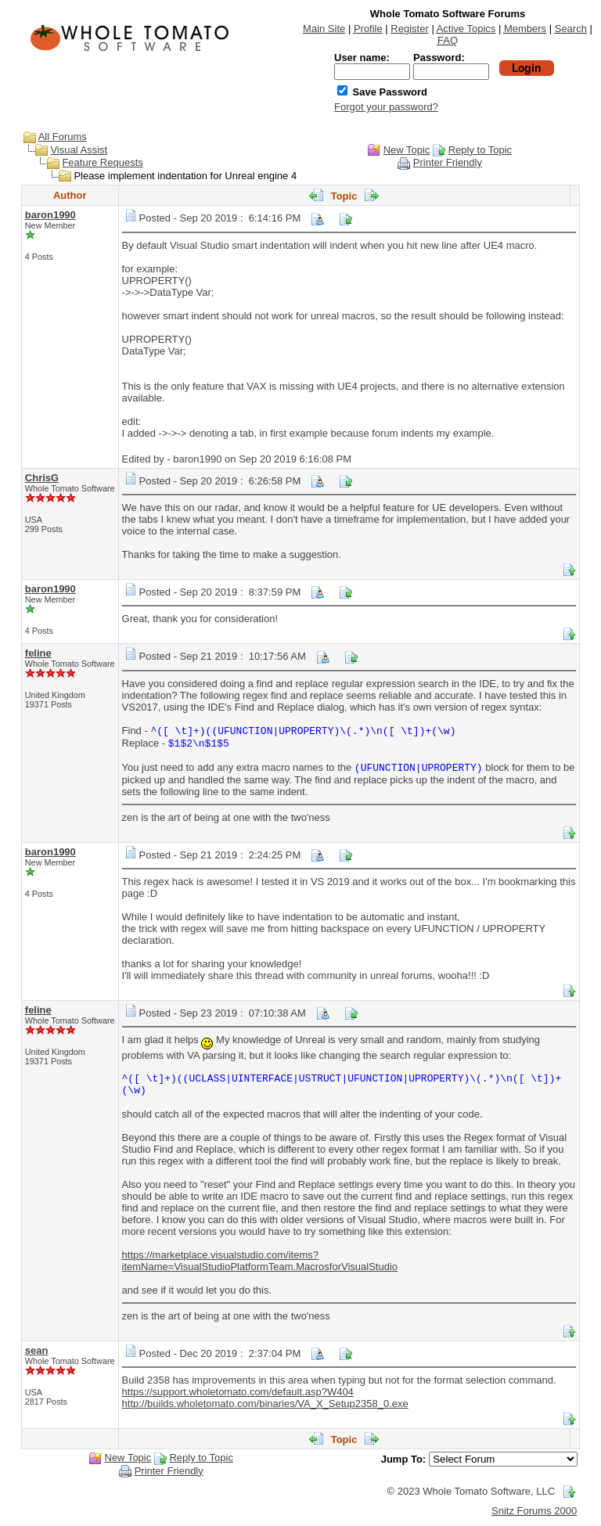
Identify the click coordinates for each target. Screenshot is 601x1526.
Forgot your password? (386, 107)
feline (38, 653)
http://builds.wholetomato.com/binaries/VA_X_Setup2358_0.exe (265, 1403)
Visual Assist (78, 150)
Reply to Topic (480, 150)
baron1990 (50, 215)
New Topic (406, 150)
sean (37, 1350)
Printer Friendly (447, 162)
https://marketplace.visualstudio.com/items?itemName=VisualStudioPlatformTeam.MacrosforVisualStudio (260, 1260)
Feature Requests (102, 162)
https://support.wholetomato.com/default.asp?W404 (238, 1392)
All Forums (62, 136)
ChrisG (42, 478)
